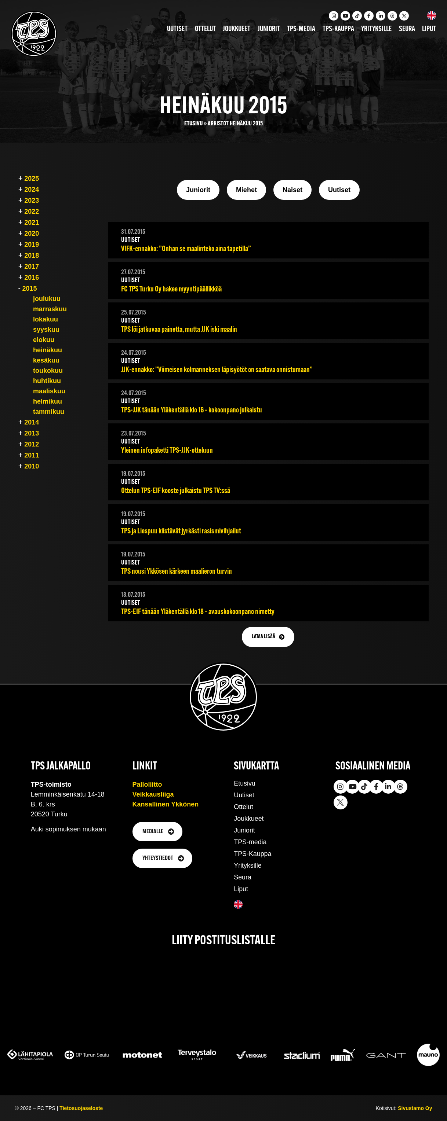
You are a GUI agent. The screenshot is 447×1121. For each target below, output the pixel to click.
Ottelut (205, 29)
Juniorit (269, 29)
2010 (31, 466)
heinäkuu (47, 350)
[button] (268, 637)
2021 (31, 222)
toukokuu (48, 370)
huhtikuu (47, 381)
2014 (31, 422)
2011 (31, 455)
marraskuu (50, 309)
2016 (31, 277)
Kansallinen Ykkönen (165, 804)
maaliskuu (49, 391)
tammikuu (48, 411)
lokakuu (45, 319)
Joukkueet (236, 29)
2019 (31, 244)
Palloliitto (147, 784)
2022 (31, 211)
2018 (31, 255)
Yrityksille (376, 29)
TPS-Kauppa (253, 853)
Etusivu (193, 124)
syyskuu (46, 329)
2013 (31, 433)
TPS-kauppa (338, 29)
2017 (31, 266)
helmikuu (47, 401)
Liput (429, 29)
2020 (31, 233)
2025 (31, 178)
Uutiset (177, 29)
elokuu (43, 339)
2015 (29, 288)
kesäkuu (46, 360)
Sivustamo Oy (415, 1108)
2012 (31, 444)
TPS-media (301, 29)
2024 (31, 189)
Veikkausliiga (153, 794)
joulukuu (47, 298)
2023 (31, 200)
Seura (407, 29)
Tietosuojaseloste (81, 1108)
